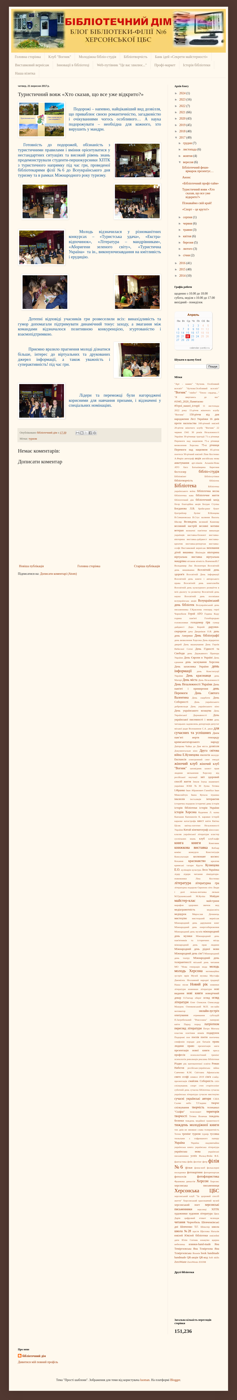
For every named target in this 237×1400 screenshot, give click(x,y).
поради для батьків (198, 1041)
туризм (33, 438)
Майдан (214, 896)
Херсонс (214, 1181)
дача (190, 631)
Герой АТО (195, 613)
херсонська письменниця (196, 1185)
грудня (188, 143)
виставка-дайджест (197, 539)
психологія (180, 1059)
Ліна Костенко (207, 878)
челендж (214, 1218)
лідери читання (193, 874)
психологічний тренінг (204, 1055)
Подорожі (179, 1037)
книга (178, 843)
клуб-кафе (213, 838)
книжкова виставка (191, 847)
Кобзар (215, 847)
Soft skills (214, 1257)
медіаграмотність (184, 909)
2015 (182, 269)
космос (215, 856)
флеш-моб (199, 1167)
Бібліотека (185, 485)
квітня (187, 236)
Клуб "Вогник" (59, 57)
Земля (196, 781)
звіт (202, 777)
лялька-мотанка (198, 892)
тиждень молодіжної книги (196, 1125)
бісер (177, 504)
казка (216, 812)
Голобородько (212, 618)
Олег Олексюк (198, 1002)
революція (192, 1059)
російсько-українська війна (203, 1068)
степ (201, 1085)
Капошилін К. (193, 816)
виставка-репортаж (196, 543)
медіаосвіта (213, 909)
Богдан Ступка (210, 504)
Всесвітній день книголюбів (201, 583)
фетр (204, 1161)
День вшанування (193, 644)
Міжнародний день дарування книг (196, 922)
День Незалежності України (193, 684)
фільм (189, 1167)
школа (215, 1226)
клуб (202, 838)
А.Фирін (178, 458)
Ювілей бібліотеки (196, 1235)
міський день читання (206, 962)
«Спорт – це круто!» (195, 209)
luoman (145, 1380)
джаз (210, 728)
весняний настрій (185, 526)
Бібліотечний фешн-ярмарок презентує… (198, 169)
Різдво (178, 1063)
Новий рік (199, 984)
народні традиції (210, 980)
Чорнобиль (193, 1222)
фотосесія (180, 1176)
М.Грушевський (182, 896)
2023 (182, 99)
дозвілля (214, 746)
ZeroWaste (180, 1261)
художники (181, 1213)
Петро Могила (211, 1028)
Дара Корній (196, 627)
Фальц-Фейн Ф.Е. (209, 1155)
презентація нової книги (191, 1050)
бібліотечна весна (208, 491)
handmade (180, 1257)
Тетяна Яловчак (198, 1116)
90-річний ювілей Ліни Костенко (201, 454)
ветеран (179, 530)
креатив (215, 861)
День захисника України (191, 666)
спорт (193, 1085)
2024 (182, 93)
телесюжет (195, 1111)
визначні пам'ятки (196, 530)
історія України (209, 807)
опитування (181, 1015)
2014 (182, 275)
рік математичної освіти (196, 1063)
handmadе (213, 1253)
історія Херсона (185, 812)
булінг (197, 513)
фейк (190, 1161)
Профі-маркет (164, 65)
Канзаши (179, 816)
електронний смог (199, 759)
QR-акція (192, 1257)
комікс (177, 852)
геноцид (207, 609)
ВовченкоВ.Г (212, 561)
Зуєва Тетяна (211, 785)
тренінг (186, 1133)
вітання (191, 561)
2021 (182, 112)
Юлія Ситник (190, 1240)
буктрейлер (180, 513)
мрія (186, 975)
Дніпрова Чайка (183, 746)
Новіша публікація (31, 566)
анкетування (181, 462)
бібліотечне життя (207, 495)
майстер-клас (185, 900)
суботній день (181, 1089)
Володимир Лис (183, 565)
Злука (204, 781)
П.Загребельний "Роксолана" (190, 1019)
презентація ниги (208, 1046)
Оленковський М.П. (197, 1006)
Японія (196, 1253)
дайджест (179, 627)
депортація (204, 723)
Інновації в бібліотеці (73, 65)
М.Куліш (200, 896)
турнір (205, 1134)
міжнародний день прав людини (196, 944)
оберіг (198, 997)
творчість (198, 1107)
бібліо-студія (209, 471)
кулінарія (186, 869)
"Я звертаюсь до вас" (196, 397)
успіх (193, 1155)
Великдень (190, 521)
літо (210, 887)
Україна (179, 1142)
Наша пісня (181, 984)
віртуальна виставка (188, 556)
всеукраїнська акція (185, 600)
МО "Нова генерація (187, 966)
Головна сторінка (28, 57)
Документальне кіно (185, 750)
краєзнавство (197, 861)
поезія (195, 1037)
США (216, 1098)
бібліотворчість (183, 480)
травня (188, 229)
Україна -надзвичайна (205, 1142)
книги (196, 843)
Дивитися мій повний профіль (38, 1362)
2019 (182, 125)
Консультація (181, 856)
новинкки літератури (200, 989)
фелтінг (197, 1161)
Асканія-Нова (212, 463)
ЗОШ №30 (193, 785)
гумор (216, 622)
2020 (182, 118)
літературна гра (207, 883)
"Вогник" (180, 392)
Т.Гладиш (201, 1103)
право (190, 1045)
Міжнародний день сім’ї (188, 953)
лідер (177, 874)
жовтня (188, 156)
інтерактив (212, 799)
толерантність (211, 1129)
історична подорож (184, 803)
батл (185, 467)
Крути (199, 865)
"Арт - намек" (183, 384)
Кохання (178, 861)
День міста (190, 680)
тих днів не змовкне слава (188, 1129)
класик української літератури (191, 834)
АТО (176, 467)
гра (208, 622)
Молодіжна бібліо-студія (97, 57)
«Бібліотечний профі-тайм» (200, 183)
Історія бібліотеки (196, 65)
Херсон (202, 1181)
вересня (188, 162)
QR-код (203, 1257)
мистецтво (180, 918)
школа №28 (182, 1231)
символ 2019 (197, 1076)
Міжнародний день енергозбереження (196, 927)
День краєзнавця (198, 675)
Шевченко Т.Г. (189, 1226)
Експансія (180, 759)
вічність (200, 561)
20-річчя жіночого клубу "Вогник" (194, 427)
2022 (182, 106)
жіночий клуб (185, 763)
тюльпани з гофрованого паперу (196, 1138)
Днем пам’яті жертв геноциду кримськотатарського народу (196, 737)
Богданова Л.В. (184, 508)
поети (204, 1037)
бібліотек (214, 480)
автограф (189, 458)
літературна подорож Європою (190, 887)
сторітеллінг (212, 1085)
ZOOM (202, 1262)
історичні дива (203, 803)
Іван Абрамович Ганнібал (200, 790)
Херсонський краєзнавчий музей (201, 1200)
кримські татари (184, 865)
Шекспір (205, 1226)
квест (200, 821)
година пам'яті (185, 618)
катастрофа (190, 821)
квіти (208, 821)
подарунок (213, 1033)
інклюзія (179, 799)
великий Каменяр (209, 521)
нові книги (195, 993)
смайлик (193, 1081)
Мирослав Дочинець (205, 914)
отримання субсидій (206, 1015)
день (216, 631)
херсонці (202, 1209)
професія (179, 1054)
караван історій (210, 816)
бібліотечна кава (183, 495)
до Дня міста (200, 746)
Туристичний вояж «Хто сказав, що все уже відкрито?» (198, 193)
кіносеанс (214, 829)
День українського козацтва (192, 710)
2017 (182, 137)
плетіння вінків (195, 1033)
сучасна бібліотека (200, 1089)
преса (216, 1050)
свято (177, 1076)
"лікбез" (193, 392)
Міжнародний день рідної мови (196, 949)
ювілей (178, 1235)
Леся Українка (210, 869)
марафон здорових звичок (192, 905)
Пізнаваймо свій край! (197, 203)
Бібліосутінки (212, 476)
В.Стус (196, 517)
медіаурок (180, 914)
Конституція (212, 852)
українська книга (183, 1147)
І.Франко (179, 790)
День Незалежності (208, 680)
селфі (185, 1076)
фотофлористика (208, 1176)
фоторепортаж (211, 1172)
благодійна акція (191, 504)
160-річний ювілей (208, 423)
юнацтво (204, 1240)
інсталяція (195, 799)
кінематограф (200, 829)
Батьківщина (198, 467)
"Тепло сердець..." (209, 392)
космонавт (199, 856)
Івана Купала (199, 794)
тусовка (214, 1133)
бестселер (180, 471)
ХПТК (215, 1209)
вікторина (213, 552)
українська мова (187, 1151)
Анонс (186, 177)
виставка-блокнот (196, 535)
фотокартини (194, 1172)
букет (216, 508)
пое (188, 1037)
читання (179, 1222)
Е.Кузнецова (190, 755)
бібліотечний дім (184, 499)
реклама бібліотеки (209, 1059)
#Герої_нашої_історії (187, 405)
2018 (182, 131)
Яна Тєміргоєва (203, 1248)
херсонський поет (187, 1204)
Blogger (175, 1380)
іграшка (215, 794)
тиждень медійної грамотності (202, 1120)
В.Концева (213, 513)
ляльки (215, 892)
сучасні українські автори (192, 1098)
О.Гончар (188, 997)
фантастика (180, 1161)
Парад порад (192, 1024)
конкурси (194, 852)
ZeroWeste (192, 1262)
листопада (190, 149)
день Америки (183, 635)
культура (196, 869)
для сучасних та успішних (196, 730)
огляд (206, 997)
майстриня (212, 900)
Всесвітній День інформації (202, 574)
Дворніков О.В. (203, 631)
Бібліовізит (180, 476)
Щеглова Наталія (209, 1231)
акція (198, 458)
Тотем (177, 1134)
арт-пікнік (197, 463)
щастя (196, 1231)
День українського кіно (204, 706)
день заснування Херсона (202, 662)
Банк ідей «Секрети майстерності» (181, 57)
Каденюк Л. (205, 812)
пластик (178, 1033)
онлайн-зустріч (209, 1011)
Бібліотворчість (136, 57)
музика (203, 975)
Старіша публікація (147, 566)
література (182, 883)
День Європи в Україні (198, 657)
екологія (205, 755)
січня (187, 255)
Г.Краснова (196, 609)
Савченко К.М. (183, 1072)
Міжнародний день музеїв (188, 931)
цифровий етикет (195, 1218)
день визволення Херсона (188, 640)
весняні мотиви (209, 526)
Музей (194, 975)
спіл (217, 1081)
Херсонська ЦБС (196, 1190)
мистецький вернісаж (205, 918)
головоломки (181, 622)
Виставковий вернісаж (32, 65)
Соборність (206, 1081)
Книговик (214, 843)
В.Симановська (182, 517)
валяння (205, 517)
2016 (182, 263)
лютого (188, 248)
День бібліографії (207, 635)
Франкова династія (184, 1181)
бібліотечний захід (207, 499)
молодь (214, 966)
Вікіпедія (200, 552)
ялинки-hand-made (200, 1244)
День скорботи (201, 697)
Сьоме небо (182, 1103)
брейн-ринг (204, 508)
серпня (188, 217)
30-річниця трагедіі (194, 436)
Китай (187, 829)
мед (217, 905)
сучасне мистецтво (209, 1094)
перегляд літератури (188, 1028)
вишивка (188, 552)
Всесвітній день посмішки (201, 596)
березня (188, 242)
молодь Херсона (188, 971)
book (203, 1253)
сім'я (208, 1076)
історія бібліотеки (185, 807)
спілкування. (181, 1085)
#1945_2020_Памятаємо (188, 401)
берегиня (214, 467)
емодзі (215, 759)
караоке (178, 821)
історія (215, 803)
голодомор (197, 622)
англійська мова (210, 458)
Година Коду (212, 613)
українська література (207, 1147)
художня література (200, 1213)
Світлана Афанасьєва (207, 1072)
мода (204, 966)
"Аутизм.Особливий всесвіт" (202, 388)
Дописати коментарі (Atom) (58, 573)
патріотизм (212, 1024)
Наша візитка (25, 73)
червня (188, 223)
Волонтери (200, 565)
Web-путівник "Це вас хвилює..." (122, 65)
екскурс (215, 755)
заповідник (195, 768)
